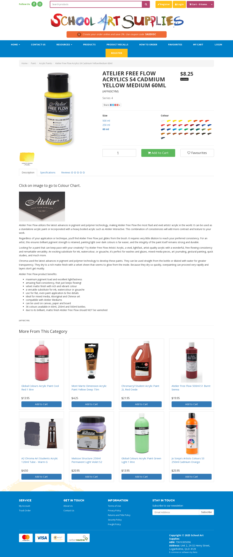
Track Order (25, 510)
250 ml (106, 125)
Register (164, 4)
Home (15, 44)
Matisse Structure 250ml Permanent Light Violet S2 (87, 460)
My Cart (198, 44)
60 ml (105, 129)
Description (28, 172)
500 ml (106, 120)
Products (89, 44)
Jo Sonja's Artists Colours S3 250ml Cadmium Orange (188, 460)
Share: (111, 104)
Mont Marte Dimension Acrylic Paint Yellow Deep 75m (89, 387)
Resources (64, 44)
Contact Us (38, 44)
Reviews (73, 172)
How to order (148, 44)
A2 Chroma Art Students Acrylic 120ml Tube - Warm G (39, 460)
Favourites (175, 44)
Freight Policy (114, 524)
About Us (68, 505)
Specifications (47, 172)
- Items (198, 4)
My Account (24, 505)
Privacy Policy (114, 510)
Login (179, 4)
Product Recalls (117, 44)
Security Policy (115, 519)
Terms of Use (114, 505)
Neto (195, 552)
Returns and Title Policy (119, 515)
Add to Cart (158, 153)
